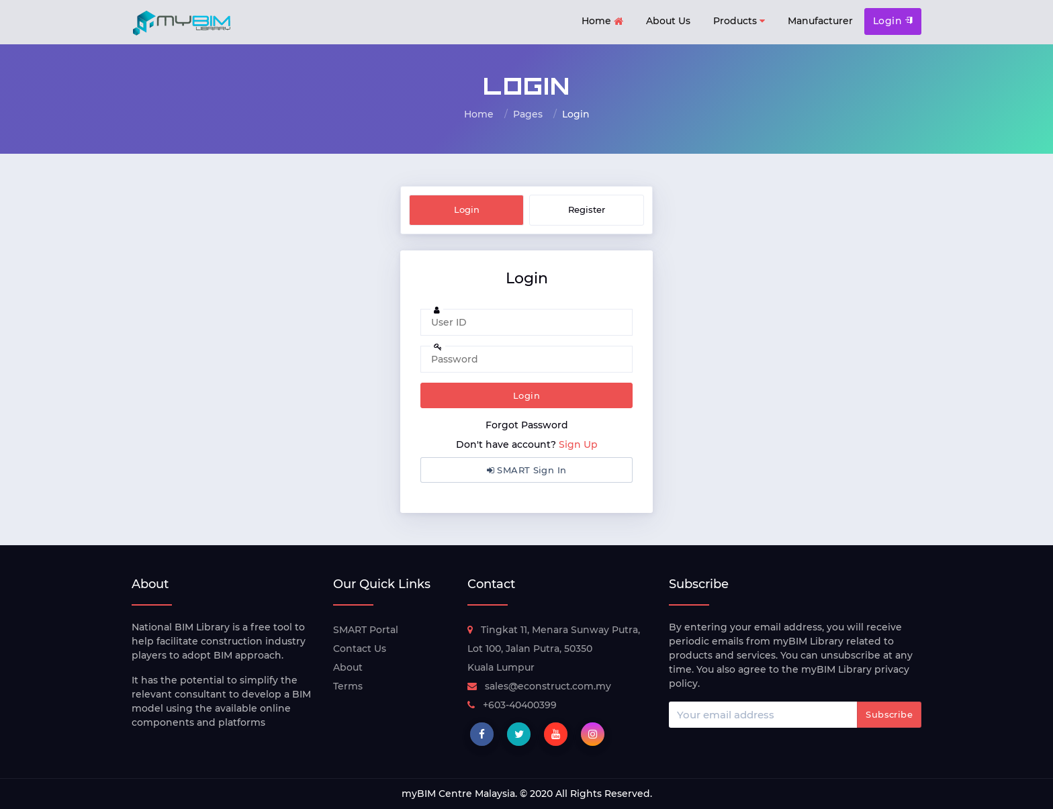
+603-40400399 (512, 705)
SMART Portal (365, 630)
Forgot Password (527, 425)
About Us (668, 21)
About (348, 667)
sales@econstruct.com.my (539, 686)
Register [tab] (586, 209)
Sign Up (578, 444)
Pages (528, 114)
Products (739, 21)
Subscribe (889, 714)
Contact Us (359, 649)
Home (602, 22)
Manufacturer (820, 21)
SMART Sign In (527, 470)
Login (893, 21)
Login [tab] (466, 209)
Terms (348, 686)
